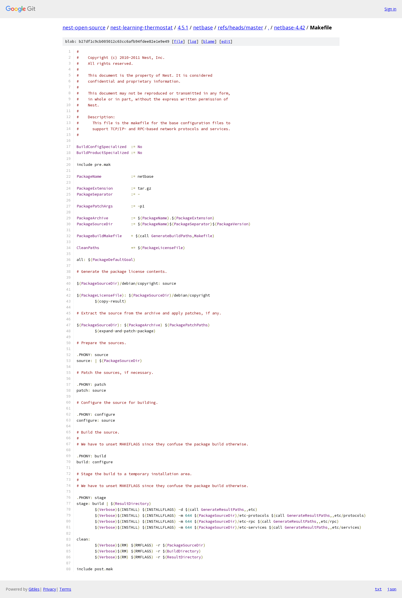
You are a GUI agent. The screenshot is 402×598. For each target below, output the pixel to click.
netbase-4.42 (289, 27)
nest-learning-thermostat (141, 27)
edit (225, 41)
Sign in (390, 9)
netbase (203, 27)
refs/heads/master (240, 27)
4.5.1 (183, 27)
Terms (65, 589)
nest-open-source (83, 27)
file (178, 41)
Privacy (49, 589)
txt (378, 588)
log (193, 41)
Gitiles (34, 589)
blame (209, 41)
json (391, 588)
